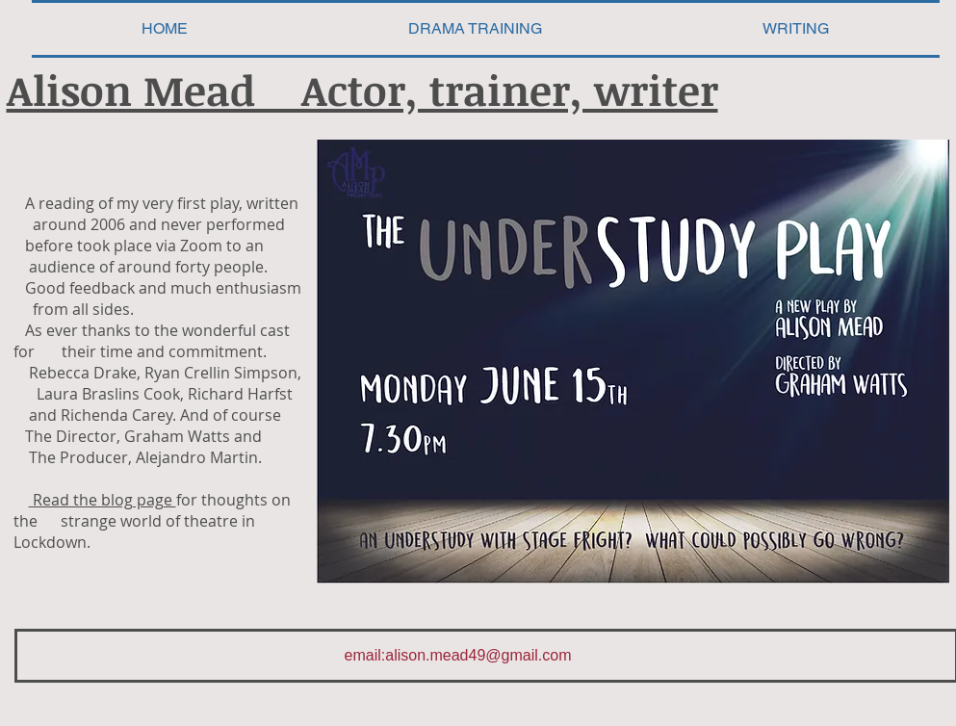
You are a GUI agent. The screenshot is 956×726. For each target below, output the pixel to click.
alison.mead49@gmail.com (478, 655)
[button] (796, 29)
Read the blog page (102, 499)
